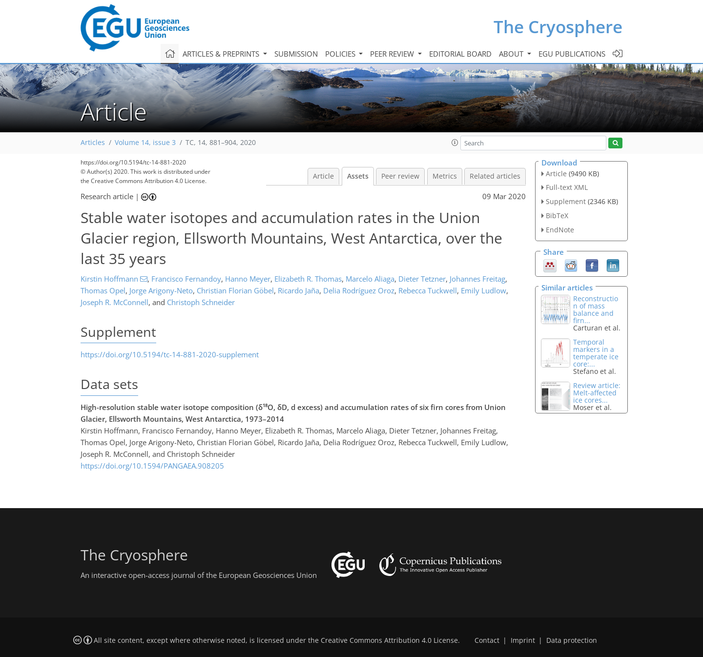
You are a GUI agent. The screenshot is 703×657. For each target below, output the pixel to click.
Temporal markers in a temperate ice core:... (596, 353)
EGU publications (571, 54)
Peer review (400, 176)
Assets (358, 176)
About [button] (512, 54)
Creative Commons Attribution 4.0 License (389, 640)
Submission (296, 54)
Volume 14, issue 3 (145, 142)
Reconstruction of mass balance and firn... (595, 309)
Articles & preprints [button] (222, 54)
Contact (487, 640)
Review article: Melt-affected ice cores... (596, 393)
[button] (455, 142)
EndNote (560, 229)
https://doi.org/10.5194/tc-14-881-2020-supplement (170, 354)
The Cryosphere (558, 26)
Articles (93, 142)
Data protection (571, 640)
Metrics (445, 176)
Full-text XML (567, 187)
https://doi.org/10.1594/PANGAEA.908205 (152, 466)
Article (323, 176)
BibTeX (557, 215)
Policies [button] (341, 54)
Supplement (566, 201)
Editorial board (460, 54)
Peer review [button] (393, 54)
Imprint (523, 640)
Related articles (495, 176)
